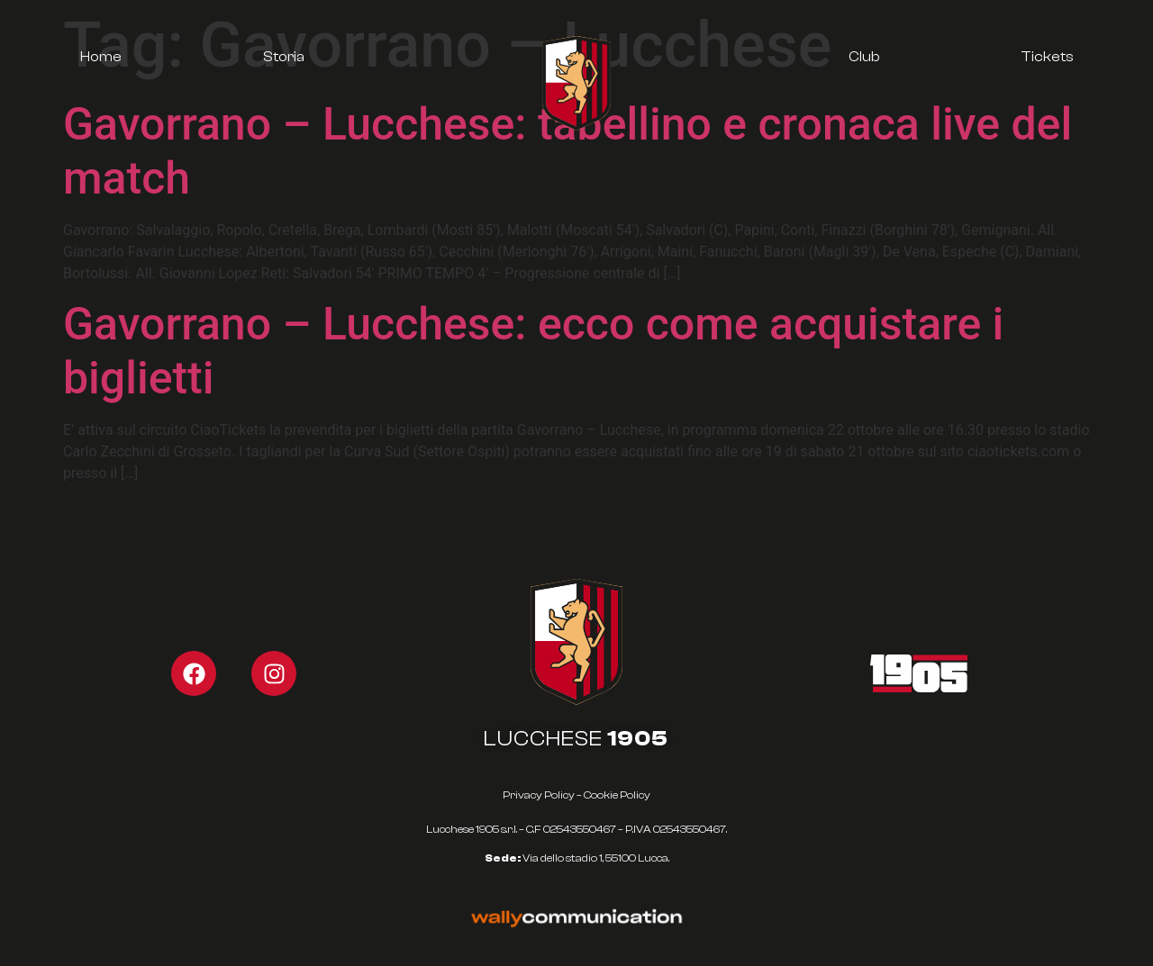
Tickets (1047, 57)
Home (101, 57)
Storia (283, 57)
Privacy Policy (539, 795)
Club (864, 57)
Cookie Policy (617, 795)
